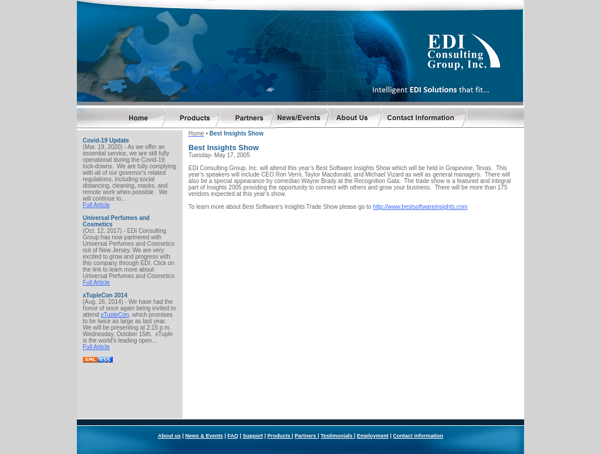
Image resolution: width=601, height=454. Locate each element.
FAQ (232, 404)
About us (169, 404)
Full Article (96, 202)
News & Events (204, 404)
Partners (306, 404)
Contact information (418, 404)
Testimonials (337, 404)
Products (280, 404)
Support (253, 404)
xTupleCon (115, 312)
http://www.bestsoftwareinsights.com (420, 204)
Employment (373, 404)
